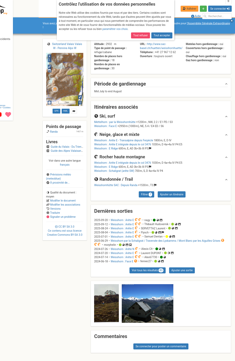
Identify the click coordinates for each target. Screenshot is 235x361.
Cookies (32, 348)
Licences (27, 346)
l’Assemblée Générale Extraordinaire (208, 23)
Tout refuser (140, 35)
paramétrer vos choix (115, 29)
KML (65, 111)
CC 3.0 (64, 230)
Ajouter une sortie (181, 270)
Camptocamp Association (14, 348)
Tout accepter (162, 35)
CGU (19, 346)
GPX (56, 111)
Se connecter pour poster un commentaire (161, 346)
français (65, 164)
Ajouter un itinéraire (171, 194)
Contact (11, 346)
